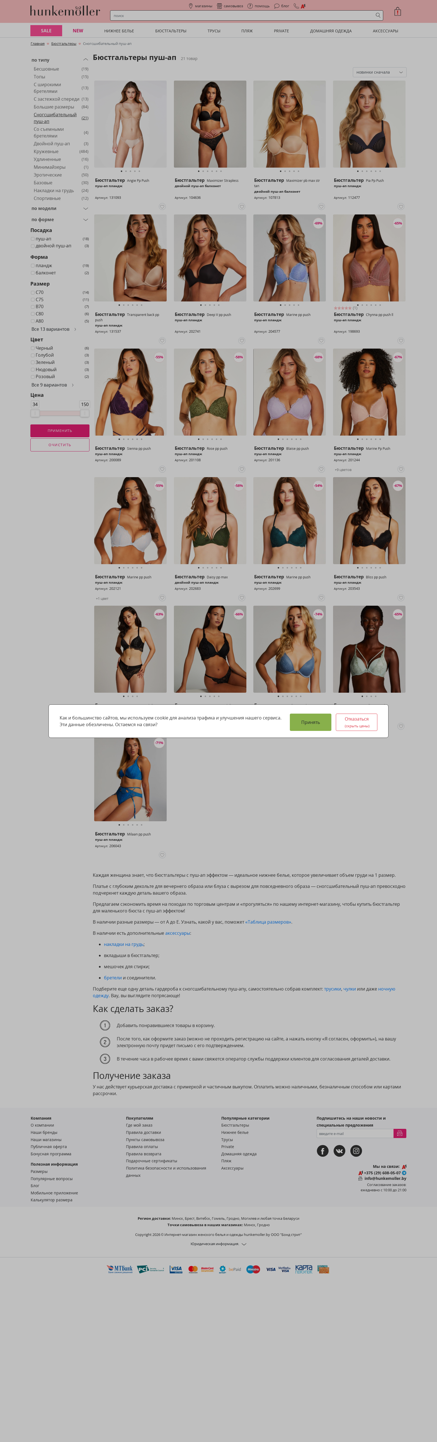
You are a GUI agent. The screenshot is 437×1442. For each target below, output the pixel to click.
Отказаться (357, 722)
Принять (310, 722)
